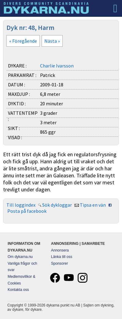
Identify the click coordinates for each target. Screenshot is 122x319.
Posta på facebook (26, 211)
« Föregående (23, 41)
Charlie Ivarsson (57, 66)
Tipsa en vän (93, 205)
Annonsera (60, 250)
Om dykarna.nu (20, 257)
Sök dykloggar (57, 205)
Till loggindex (20, 205)
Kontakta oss (18, 290)
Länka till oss (61, 257)
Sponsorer (59, 263)
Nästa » (52, 41)
